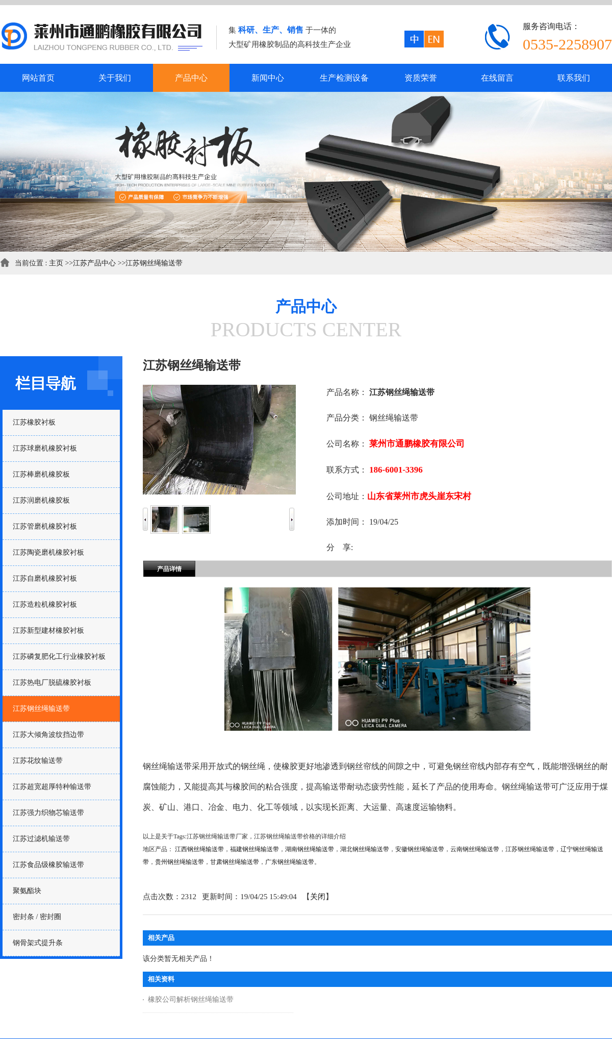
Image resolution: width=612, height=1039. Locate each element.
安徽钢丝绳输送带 (419, 849)
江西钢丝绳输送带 (199, 849)
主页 (56, 263)
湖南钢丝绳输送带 (309, 849)
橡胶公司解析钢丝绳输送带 (191, 999)
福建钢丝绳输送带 (254, 849)
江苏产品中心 (94, 263)
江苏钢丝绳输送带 (154, 263)
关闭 (317, 897)
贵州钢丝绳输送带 (179, 861)
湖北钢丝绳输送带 (364, 849)
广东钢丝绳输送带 (289, 861)
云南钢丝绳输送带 (474, 849)
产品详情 (169, 569)
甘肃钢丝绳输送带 (234, 861)
